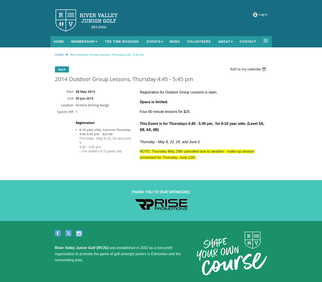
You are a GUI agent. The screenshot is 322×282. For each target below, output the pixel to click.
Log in (263, 14)
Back (62, 69)
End (70, 98)
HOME (59, 55)
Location (67, 105)
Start (69, 91)
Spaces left (65, 112)
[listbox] (248, 69)
